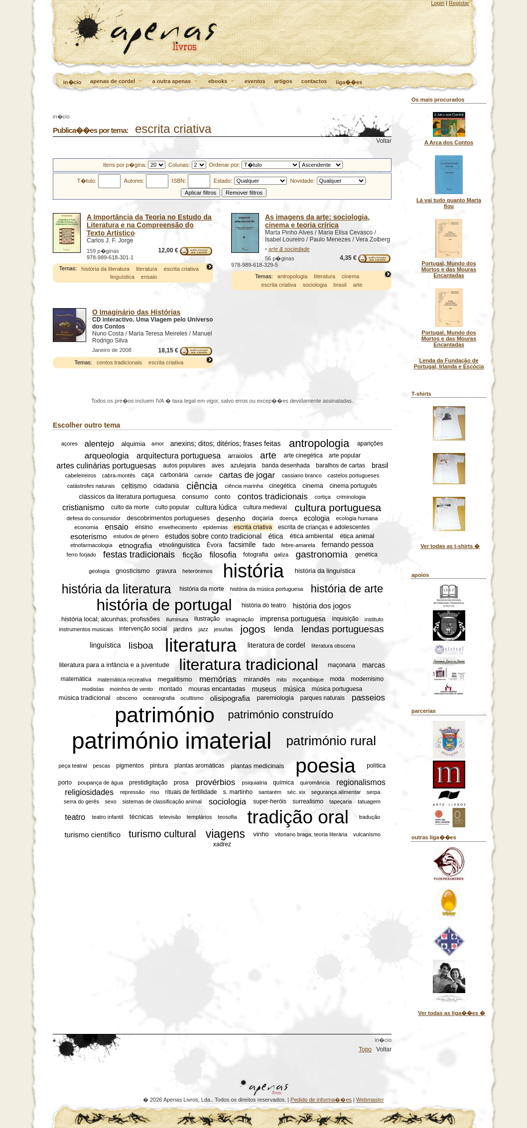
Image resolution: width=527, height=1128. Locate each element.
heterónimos (197, 571)
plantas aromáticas (199, 765)
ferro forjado (81, 555)
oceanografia (159, 698)
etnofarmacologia (91, 545)
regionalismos (361, 782)
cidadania (166, 485)
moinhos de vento (131, 689)
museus (264, 689)
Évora (214, 545)
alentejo (99, 443)
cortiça (323, 497)
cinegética (282, 485)
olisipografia (230, 697)
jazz (203, 629)
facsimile (242, 545)
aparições (370, 443)
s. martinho (238, 792)
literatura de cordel (276, 646)
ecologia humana (357, 518)
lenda (283, 629)
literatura (146, 269)
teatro (75, 816)
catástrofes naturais (91, 486)
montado (170, 688)
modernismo (367, 679)
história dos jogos (322, 605)
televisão (170, 817)
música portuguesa (337, 688)
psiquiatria (254, 783)
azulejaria (243, 465)
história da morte (201, 588)
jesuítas (223, 629)
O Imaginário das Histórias (136, 312)
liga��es (349, 82)
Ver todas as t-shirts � (450, 546)
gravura (166, 570)
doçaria (262, 518)
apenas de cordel (116, 81)
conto (223, 496)
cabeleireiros (80, 475)
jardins (182, 629)
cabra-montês (118, 475)
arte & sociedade (289, 249)
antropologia (292, 276)
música (294, 689)
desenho (231, 518)
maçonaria (342, 665)
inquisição (345, 619)
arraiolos (240, 455)
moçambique (308, 679)
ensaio (149, 277)
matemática (76, 679)
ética (275, 536)
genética (366, 554)
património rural (331, 740)
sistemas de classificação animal (162, 801)
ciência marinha (244, 486)
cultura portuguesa (337, 507)
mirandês (257, 679)
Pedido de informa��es (321, 1100)
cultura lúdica (216, 508)
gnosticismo (133, 570)
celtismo (133, 486)
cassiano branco (302, 475)
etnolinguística (179, 545)
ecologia (317, 518)
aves (218, 465)
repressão (132, 792)
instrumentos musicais (86, 629)
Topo (365, 1049)
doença (288, 518)
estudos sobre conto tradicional (213, 536)
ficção (192, 555)
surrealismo (307, 801)
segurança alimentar (336, 792)
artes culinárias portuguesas (106, 465)
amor (157, 444)
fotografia (255, 554)
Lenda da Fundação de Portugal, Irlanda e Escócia (449, 363)
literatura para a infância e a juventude (114, 665)
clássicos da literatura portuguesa (127, 496)
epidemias (215, 527)
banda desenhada (286, 465)
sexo (111, 801)
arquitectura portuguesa (178, 455)
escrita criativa (181, 269)
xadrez (222, 844)
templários (199, 817)
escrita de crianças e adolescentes (324, 527)
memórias (218, 679)
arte (358, 285)
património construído (281, 714)
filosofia (222, 554)
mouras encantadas (216, 688)
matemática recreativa (124, 679)
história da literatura (105, 269)
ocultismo (191, 698)
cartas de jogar (247, 475)
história (253, 570)
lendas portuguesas (342, 629)
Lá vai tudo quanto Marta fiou (448, 203)
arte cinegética (303, 455)
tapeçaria (340, 801)
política (376, 765)
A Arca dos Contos (448, 142)
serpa (374, 792)
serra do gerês (81, 801)
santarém (270, 792)
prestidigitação (148, 782)
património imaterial (171, 741)
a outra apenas (176, 81)
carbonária (174, 475)
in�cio (72, 82)
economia (86, 527)
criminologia (351, 497)
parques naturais (322, 697)
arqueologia (107, 455)
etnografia (135, 545)
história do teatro (264, 605)
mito (281, 679)
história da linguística (325, 570)
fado (269, 545)
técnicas (141, 817)
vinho (260, 834)
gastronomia (321, 554)
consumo (195, 496)
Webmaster (370, 1100)
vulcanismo (367, 834)
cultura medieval (265, 507)
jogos (253, 629)
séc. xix (296, 792)
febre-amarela (298, 545)
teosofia (227, 817)
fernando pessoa (348, 545)
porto (65, 782)
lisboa (141, 645)
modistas (93, 689)
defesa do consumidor (94, 518)
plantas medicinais (257, 766)
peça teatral (72, 766)
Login (437, 3)
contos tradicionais (119, 362)
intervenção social (143, 629)
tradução (370, 817)
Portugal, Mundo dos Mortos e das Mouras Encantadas (448, 269)
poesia (325, 765)
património (165, 715)
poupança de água (100, 783)
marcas (373, 665)
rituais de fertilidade (191, 792)
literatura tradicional (248, 665)
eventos (255, 81)
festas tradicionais (139, 555)
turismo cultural (162, 833)
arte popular (345, 455)
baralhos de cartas (340, 465)
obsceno (127, 698)
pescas (101, 766)
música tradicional (85, 697)
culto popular (172, 507)
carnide (203, 475)
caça (147, 475)
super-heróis (269, 801)
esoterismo (88, 536)
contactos (314, 81)
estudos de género (136, 536)
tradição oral (298, 816)
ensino (143, 527)
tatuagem (369, 801)
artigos (283, 81)
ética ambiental (311, 536)
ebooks (222, 81)
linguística (122, 277)
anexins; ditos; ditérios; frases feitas (225, 444)
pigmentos (129, 765)
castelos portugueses (354, 475)
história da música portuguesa (266, 589)
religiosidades (89, 792)
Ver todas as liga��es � (451, 1013)
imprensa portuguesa (293, 619)
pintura (159, 765)
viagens (225, 833)
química (283, 782)
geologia (99, 571)
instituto (374, 619)
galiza (281, 555)
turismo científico (92, 834)
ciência (201, 485)
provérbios (215, 782)
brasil (340, 285)
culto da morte (130, 507)
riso (154, 792)
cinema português (353, 485)
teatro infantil (108, 817)
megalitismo (174, 679)
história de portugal (164, 605)
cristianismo (83, 507)
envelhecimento (178, 527)
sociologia (315, 285)
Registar (459, 3)
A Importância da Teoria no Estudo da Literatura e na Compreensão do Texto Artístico (149, 225)
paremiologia (275, 697)
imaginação (240, 619)
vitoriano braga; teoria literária (311, 834)
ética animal (357, 536)
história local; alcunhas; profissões (110, 619)
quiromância (315, 783)
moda (337, 679)
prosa (181, 782)
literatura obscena (333, 646)
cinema (350, 276)
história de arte (347, 588)
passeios (368, 697)
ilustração (207, 619)
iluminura (177, 619)
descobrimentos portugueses (168, 518)
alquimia (133, 444)
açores (69, 444)
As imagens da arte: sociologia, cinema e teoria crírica (317, 221)
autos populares (184, 465)
